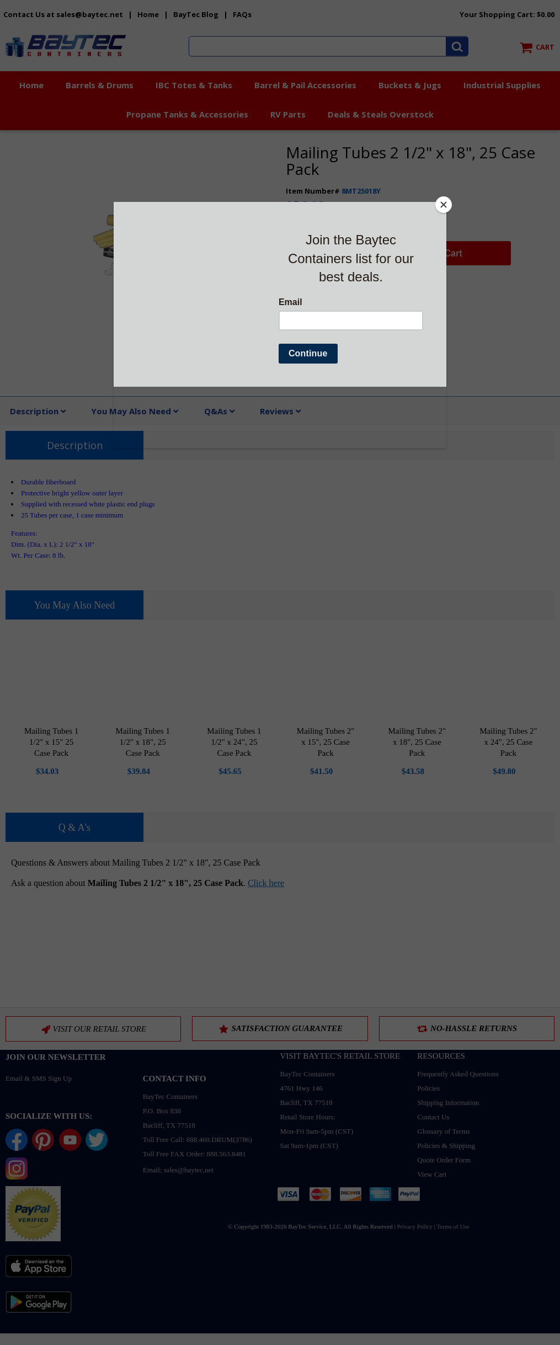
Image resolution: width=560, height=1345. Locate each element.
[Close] (443, 204)
